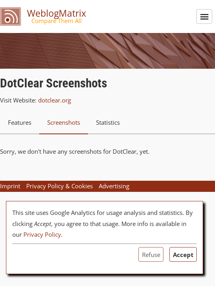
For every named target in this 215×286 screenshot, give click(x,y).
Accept (183, 255)
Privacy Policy (42, 234)
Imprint (10, 186)
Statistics (108, 122)
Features (19, 122)
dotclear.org (54, 100)
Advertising (114, 186)
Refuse (151, 255)
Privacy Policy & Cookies (59, 186)
